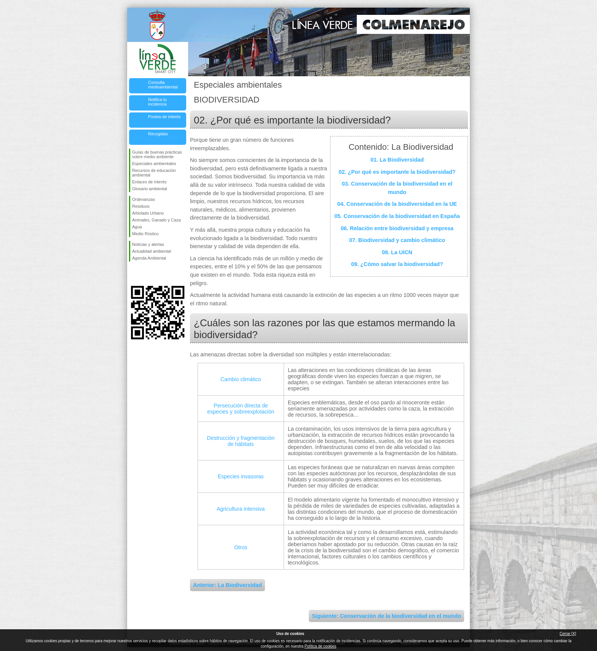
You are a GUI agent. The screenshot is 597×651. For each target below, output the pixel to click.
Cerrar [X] (568, 634)
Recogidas (158, 133)
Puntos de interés (164, 116)
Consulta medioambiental (163, 84)
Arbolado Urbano (148, 213)
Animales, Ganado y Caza (156, 220)
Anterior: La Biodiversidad (227, 585)
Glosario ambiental (149, 188)
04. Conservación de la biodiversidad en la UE (397, 204)
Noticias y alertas (148, 244)
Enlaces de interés (149, 182)
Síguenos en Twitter (146, 273)
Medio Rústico (145, 233)
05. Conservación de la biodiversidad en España (397, 216)
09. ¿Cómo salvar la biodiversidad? (397, 264)
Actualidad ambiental (151, 251)
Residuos (141, 206)
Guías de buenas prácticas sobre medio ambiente (157, 154)
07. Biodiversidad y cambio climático (397, 240)
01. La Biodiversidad (397, 160)
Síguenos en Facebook (133, 273)
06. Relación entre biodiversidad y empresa (397, 228)
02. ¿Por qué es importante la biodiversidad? (396, 172)
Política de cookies (320, 646)
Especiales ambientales (154, 163)
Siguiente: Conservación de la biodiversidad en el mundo (386, 616)
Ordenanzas (143, 199)
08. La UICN (397, 252)
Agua (137, 226)
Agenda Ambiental (149, 258)
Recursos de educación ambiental (154, 172)
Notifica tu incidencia (157, 101)
